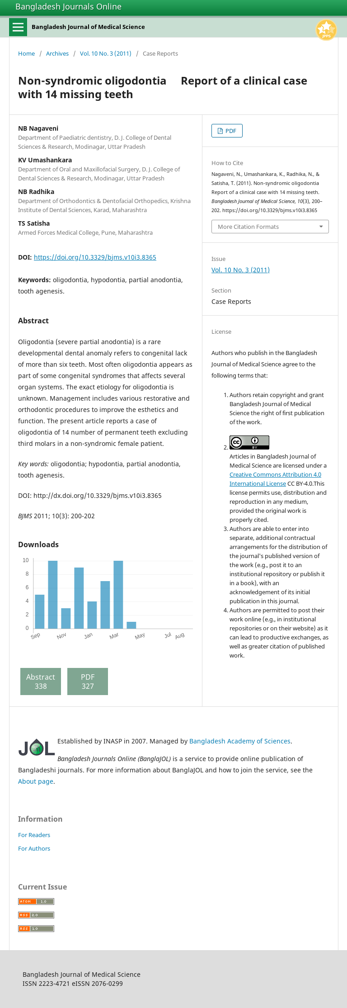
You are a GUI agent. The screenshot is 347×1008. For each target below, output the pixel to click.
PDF (230, 131)
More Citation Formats (248, 226)
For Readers (34, 835)
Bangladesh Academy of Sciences (240, 741)
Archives (57, 53)
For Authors (34, 848)
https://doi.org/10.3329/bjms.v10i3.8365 (95, 257)
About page (35, 781)
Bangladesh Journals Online (68, 6)
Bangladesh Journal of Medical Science (88, 27)
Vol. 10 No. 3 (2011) (105, 53)
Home (26, 53)
